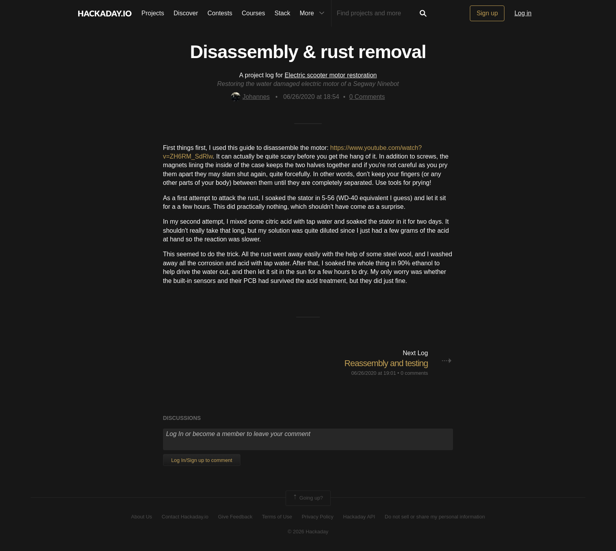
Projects (152, 13)
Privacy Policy (318, 517)
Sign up (487, 13)
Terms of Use (277, 517)
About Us (141, 517)
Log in (523, 13)
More (314, 13)
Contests (219, 13)
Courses (253, 13)
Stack (282, 13)
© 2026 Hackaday (308, 532)
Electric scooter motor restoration (330, 75)
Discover (186, 13)
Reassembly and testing (386, 363)
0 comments (414, 373)
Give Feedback (235, 517)
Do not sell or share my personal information (435, 517)
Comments (367, 96)
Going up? (307, 498)
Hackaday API (359, 517)
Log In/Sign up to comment (201, 460)
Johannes (250, 96)
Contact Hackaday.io (185, 517)
